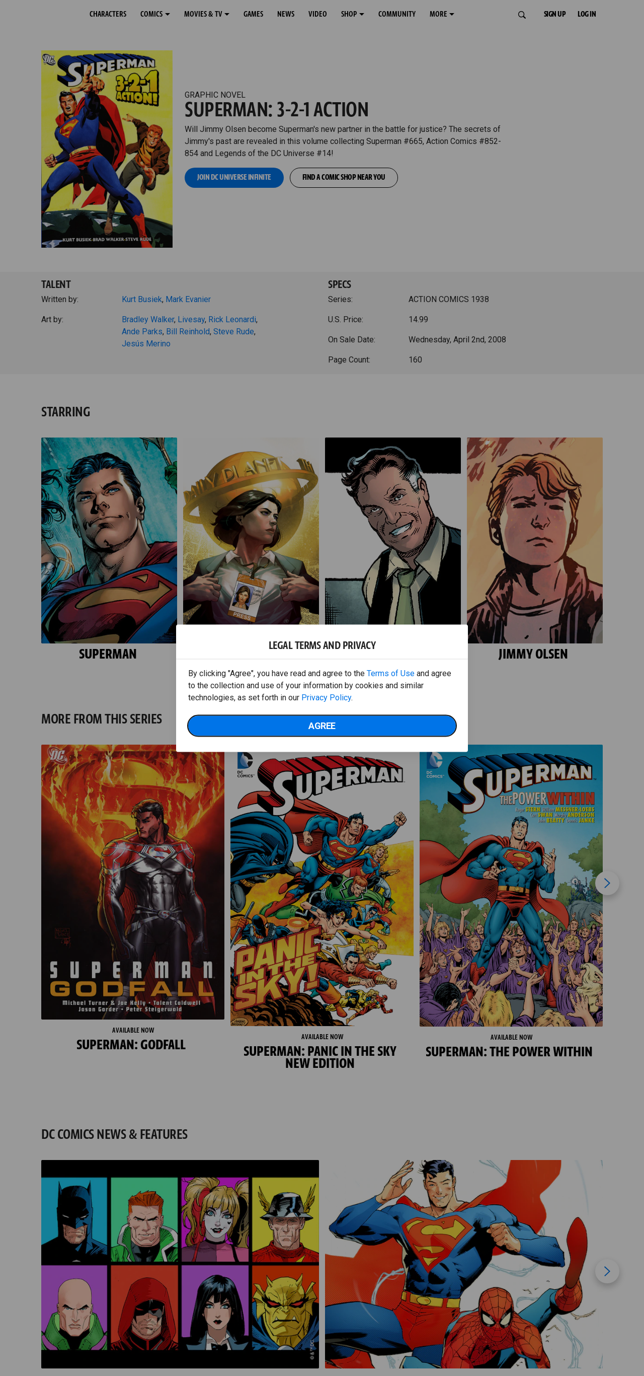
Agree (322, 725)
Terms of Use (391, 673)
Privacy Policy (326, 697)
